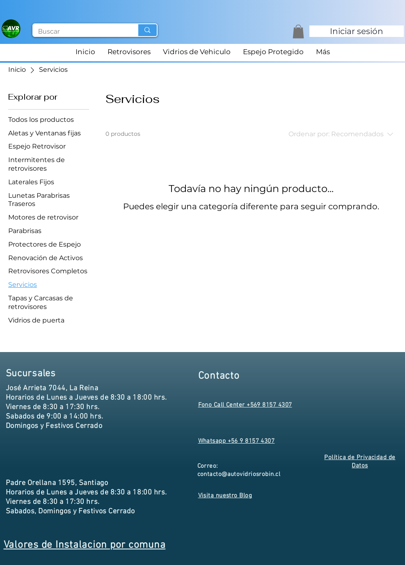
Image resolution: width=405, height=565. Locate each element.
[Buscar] (79, 31)
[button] (298, 31)
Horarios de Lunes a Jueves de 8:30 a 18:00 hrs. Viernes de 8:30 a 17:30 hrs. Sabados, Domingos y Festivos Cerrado (86, 502)
